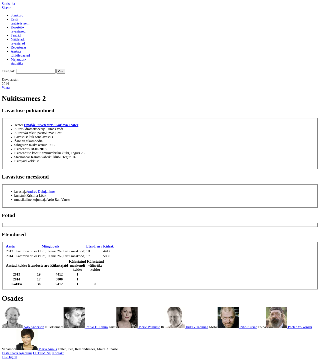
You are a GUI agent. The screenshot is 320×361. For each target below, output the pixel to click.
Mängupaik (50, 246)
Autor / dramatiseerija (29, 129)
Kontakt (58, 353)
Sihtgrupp (21, 145)
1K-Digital (9, 357)
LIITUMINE (42, 353)
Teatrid (16, 35)
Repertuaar (18, 47)
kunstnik (20, 195)
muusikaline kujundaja (30, 199)
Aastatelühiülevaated (20, 53)
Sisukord (17, 15)
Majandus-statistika (18, 61)
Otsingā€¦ (8, 71)
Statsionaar (22, 157)
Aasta (10, 246)
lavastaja (20, 191)
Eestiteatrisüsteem (20, 21)
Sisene (6, 8)
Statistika (8, 4)
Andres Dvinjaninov (41, 191)
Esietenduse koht (26, 153)
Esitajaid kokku (25, 161)
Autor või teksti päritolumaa (34, 133)
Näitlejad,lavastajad (18, 41)
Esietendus (22, 149)
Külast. (108, 246)
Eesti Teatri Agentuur (17, 353)
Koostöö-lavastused (18, 29)
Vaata (6, 87)
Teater (18, 125)
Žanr (17, 141)
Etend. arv (94, 246)
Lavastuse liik (24, 137)
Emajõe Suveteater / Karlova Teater (51, 125)
